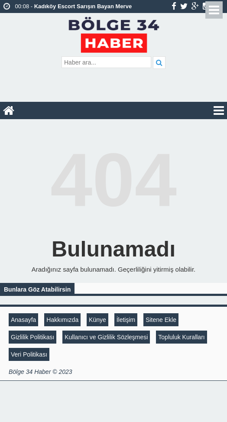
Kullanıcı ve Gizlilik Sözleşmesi (106, 337)
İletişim (126, 319)
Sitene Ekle (161, 319)
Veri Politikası (29, 354)
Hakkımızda (62, 319)
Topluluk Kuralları (181, 337)
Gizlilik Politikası (32, 337)
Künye (97, 319)
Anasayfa (23, 319)
